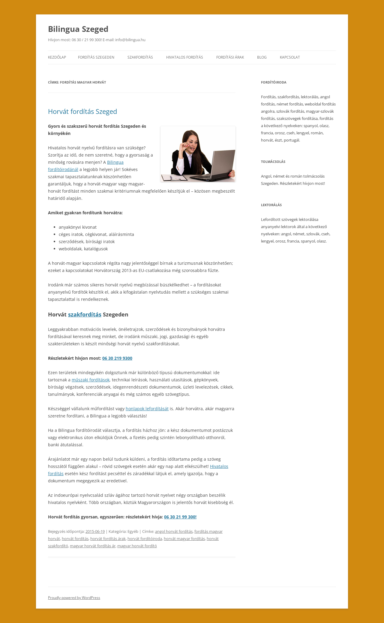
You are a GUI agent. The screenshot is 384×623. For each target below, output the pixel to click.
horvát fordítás (75, 538)
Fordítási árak (230, 57)
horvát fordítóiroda (145, 538)
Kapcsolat (290, 57)
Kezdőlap (57, 57)
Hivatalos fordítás (184, 57)
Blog (262, 57)
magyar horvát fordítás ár (93, 545)
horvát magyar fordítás (184, 538)
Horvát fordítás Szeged (82, 111)
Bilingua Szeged (78, 28)
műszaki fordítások (91, 380)
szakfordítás (84, 314)
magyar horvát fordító (137, 545)
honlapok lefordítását (147, 408)
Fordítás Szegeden (96, 57)
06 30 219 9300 (117, 358)
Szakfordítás (140, 57)
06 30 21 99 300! (180, 517)
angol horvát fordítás (174, 531)
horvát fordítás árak (108, 538)
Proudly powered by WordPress (74, 597)
